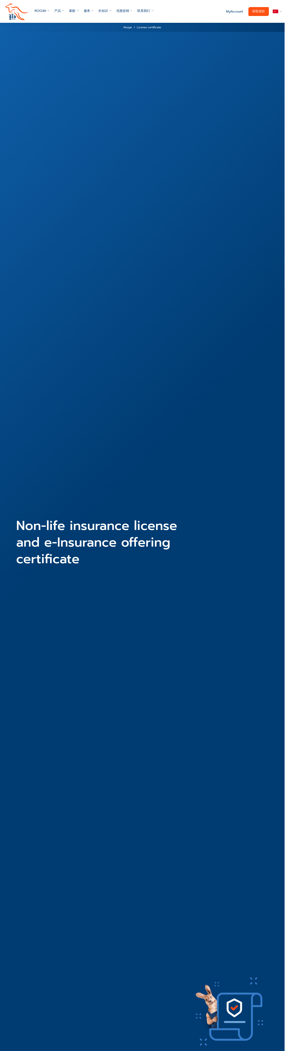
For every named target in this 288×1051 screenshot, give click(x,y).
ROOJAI (40, 10)
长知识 (103, 10)
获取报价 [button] (258, 11)
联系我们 (143, 10)
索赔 (72, 10)
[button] (277, 11)
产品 (57, 10)
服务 (87, 10)
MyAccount (234, 11)
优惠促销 (122, 10)
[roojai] (16, 11)
